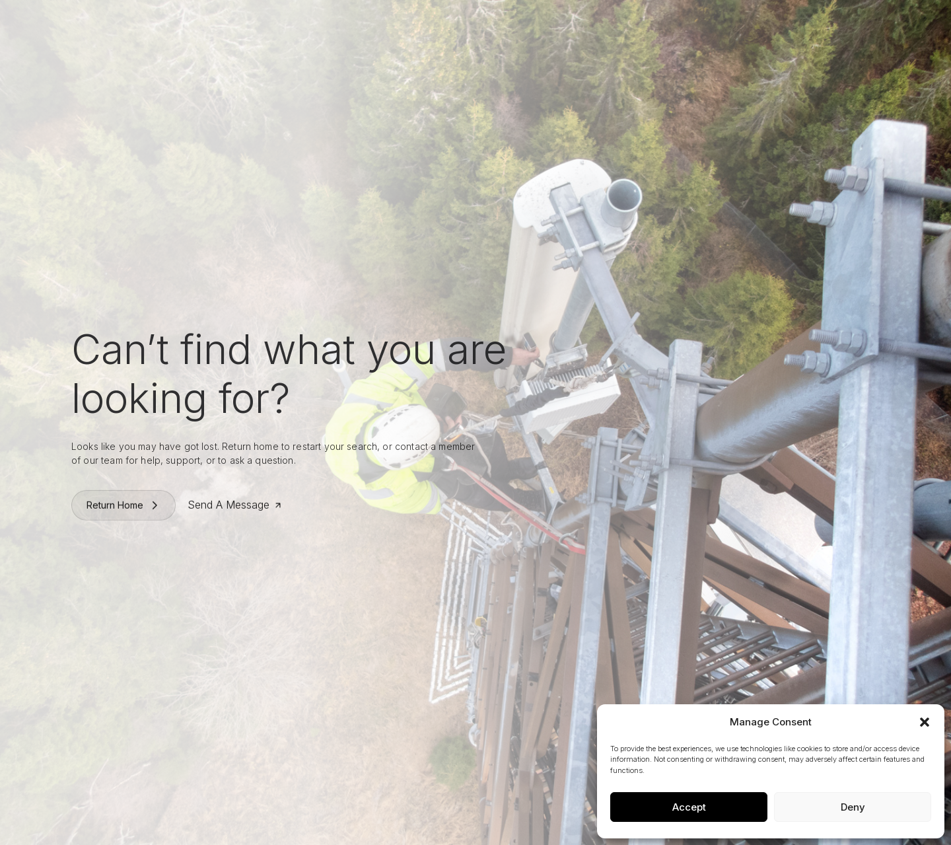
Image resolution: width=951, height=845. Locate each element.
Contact (619, 23)
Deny (853, 807)
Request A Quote (810, 23)
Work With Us (483, 23)
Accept (689, 807)
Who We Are (342, 23)
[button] (924, 722)
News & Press (558, 23)
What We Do (412, 23)
